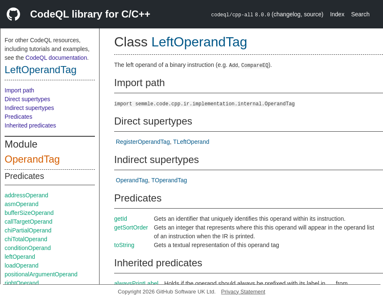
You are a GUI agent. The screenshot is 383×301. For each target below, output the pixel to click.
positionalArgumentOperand (41, 274)
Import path (19, 90)
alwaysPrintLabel (136, 283)
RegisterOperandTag (143, 141)
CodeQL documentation (56, 57)
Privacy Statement (243, 291)
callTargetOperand (28, 221)
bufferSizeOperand (29, 212)
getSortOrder (131, 227)
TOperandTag (169, 180)
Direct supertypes (27, 99)
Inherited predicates (30, 125)
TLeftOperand (191, 141)
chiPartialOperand (28, 230)
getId (120, 218)
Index (337, 14)
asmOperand (21, 204)
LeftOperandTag (41, 69)
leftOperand (20, 256)
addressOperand (26, 195)
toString (124, 245)
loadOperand (21, 265)
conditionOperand (28, 248)
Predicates (18, 116)
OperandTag (32, 159)
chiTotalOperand (26, 239)
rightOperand (22, 283)
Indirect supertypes (29, 108)
